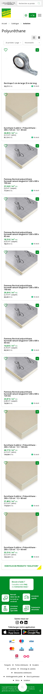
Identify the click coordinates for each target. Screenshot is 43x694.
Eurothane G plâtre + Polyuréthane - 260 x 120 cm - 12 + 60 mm (20, 548)
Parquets (7, 665)
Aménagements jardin (14, 676)
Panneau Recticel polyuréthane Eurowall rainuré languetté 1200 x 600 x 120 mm (21, 394)
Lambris (13, 669)
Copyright (5, 687)
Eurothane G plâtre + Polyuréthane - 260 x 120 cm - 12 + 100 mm (20, 446)
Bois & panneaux (33, 676)
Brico (17, 680)
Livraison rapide (35, 597)
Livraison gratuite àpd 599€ (14, 608)
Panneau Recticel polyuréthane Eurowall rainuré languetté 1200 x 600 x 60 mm (21, 340)
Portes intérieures (21, 665)
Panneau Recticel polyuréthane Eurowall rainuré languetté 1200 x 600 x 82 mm (21, 234)
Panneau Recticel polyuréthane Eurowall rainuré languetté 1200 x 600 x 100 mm (21, 181)
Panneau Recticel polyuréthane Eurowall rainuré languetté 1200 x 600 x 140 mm (21, 287)
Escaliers (35, 665)
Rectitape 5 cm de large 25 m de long (20, 83)
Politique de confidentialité (17, 689)
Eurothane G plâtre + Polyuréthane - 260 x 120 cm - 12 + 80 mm (20, 497)
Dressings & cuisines (27, 669)
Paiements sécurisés (35, 608)
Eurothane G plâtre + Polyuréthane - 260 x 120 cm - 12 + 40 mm (20, 129)
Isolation (27, 680)
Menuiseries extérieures (23, 673)
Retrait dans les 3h (15, 597)
